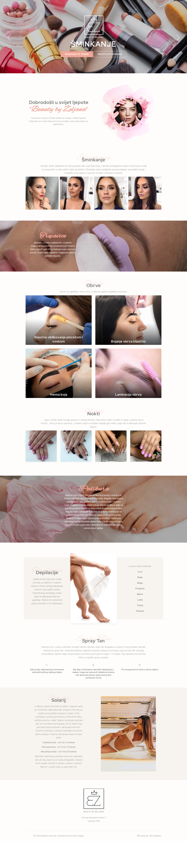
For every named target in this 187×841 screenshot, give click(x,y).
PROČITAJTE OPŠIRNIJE (110, 54)
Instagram (155, 836)
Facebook (143, 836)
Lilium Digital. (78, 836)
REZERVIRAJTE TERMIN (77, 54)
